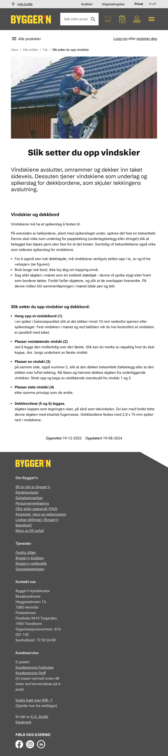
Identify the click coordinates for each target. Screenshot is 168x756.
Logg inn (120, 38)
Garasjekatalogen (30, 569)
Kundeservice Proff (31, 673)
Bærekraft (24, 525)
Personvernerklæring (32, 503)
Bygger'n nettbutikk (31, 563)
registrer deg (146, 38)
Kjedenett (23, 722)
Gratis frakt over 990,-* (34, 700)
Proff (152, 3)
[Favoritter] (122, 19)
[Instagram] (30, 744)
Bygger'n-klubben (30, 558)
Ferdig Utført (26, 552)
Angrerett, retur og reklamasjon (41, 514)
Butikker (87, 4)
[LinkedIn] (41, 744)
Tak (45, 50)
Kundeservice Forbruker (35, 667)
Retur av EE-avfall (30, 531)
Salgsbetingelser (113, 4)
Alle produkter (26, 39)
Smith (43, 717)
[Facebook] (19, 744)
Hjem (14, 50)
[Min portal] (137, 19)
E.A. (35, 717)
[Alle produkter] (151, 19)
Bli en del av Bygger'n (33, 487)
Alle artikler (30, 50)
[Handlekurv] (107, 19)
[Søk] (93, 19)
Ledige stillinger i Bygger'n (37, 520)
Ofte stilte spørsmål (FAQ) (36, 509)
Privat (138, 3)
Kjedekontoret (27, 492)
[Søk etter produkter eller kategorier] (79, 19)
